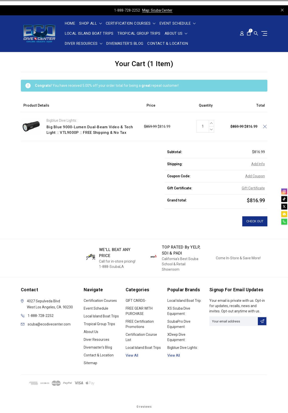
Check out (254, 221)
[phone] (284, 222)
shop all (90, 24)
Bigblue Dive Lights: (182, 348)
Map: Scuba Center (157, 10)
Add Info (258, 164)
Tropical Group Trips (139, 34)
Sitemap (90, 363)
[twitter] (284, 206)
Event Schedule (178, 24)
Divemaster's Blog (124, 44)
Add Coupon (255, 176)
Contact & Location (167, 44)
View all (132, 355)
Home (70, 24)
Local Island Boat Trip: (184, 301)
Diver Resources (83, 44)
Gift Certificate (253, 188)
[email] (284, 214)
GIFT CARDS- (136, 301)
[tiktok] (284, 199)
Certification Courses (131, 24)
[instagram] (284, 191)
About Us (176, 34)
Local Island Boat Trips (89, 34)
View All (173, 355)
